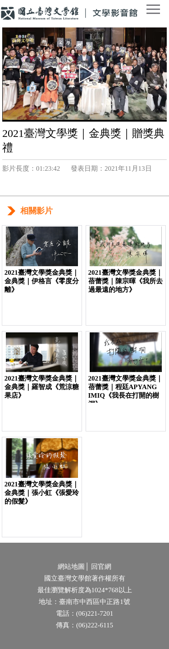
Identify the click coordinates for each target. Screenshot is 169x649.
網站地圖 (71, 566)
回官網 (101, 566)
